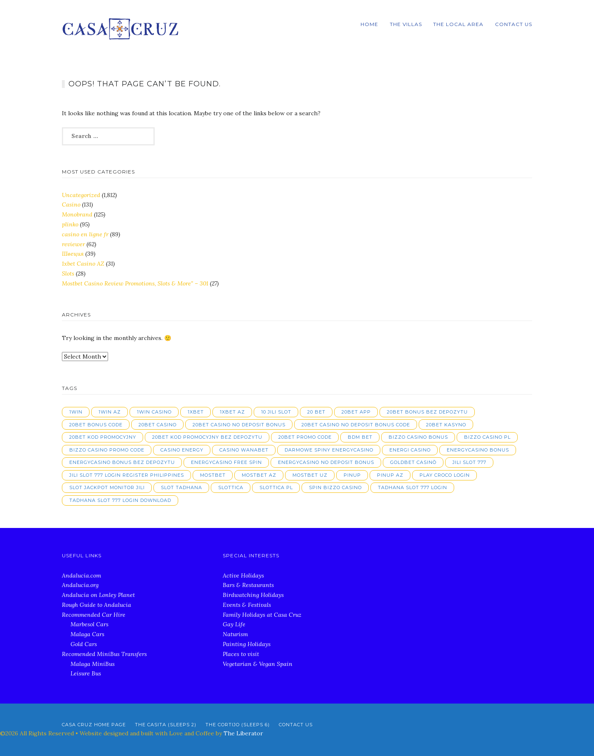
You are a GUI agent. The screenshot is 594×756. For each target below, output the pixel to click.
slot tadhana (181, 487)
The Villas (406, 24)
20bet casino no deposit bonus (239, 425)
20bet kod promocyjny (102, 437)
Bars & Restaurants (248, 585)
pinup (352, 475)
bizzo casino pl (487, 437)
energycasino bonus (478, 450)
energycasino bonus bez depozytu (122, 462)
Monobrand (77, 214)
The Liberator (243, 733)
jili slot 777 (469, 462)
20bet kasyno (446, 425)
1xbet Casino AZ (83, 263)
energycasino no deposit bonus (326, 462)
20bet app (356, 412)
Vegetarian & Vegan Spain (257, 664)
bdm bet (360, 437)
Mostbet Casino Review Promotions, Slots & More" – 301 (135, 283)
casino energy (181, 450)
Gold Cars (84, 644)
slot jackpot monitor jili (107, 487)
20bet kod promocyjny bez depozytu (207, 437)
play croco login (445, 475)
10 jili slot (276, 412)
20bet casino (158, 425)
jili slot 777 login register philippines (126, 475)
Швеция (73, 253)
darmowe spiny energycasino (329, 450)
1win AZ (110, 412)
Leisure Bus (86, 673)
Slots (68, 273)
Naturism (235, 634)
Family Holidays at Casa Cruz (262, 614)
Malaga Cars (87, 634)
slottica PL (276, 487)
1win (75, 412)
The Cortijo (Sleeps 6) (237, 724)
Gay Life (234, 624)
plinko (70, 224)
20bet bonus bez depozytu (427, 412)
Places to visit (241, 654)
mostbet (213, 475)
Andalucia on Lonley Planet (98, 595)
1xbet (196, 412)
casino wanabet (244, 450)
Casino (71, 204)
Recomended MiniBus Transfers (104, 654)
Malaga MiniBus (93, 664)
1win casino (154, 412)
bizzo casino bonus (418, 437)
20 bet (316, 412)
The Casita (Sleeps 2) (165, 724)
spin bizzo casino (335, 487)
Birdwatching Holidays (253, 595)
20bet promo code (305, 437)
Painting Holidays (247, 644)
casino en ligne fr (85, 234)
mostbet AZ (259, 475)
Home (369, 24)
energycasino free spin (226, 462)
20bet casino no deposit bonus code (356, 425)
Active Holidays (243, 575)
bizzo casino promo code (106, 450)
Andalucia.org (80, 585)
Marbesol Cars (89, 624)
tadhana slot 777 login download (120, 500)
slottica (230, 487)
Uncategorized (81, 195)
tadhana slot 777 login (412, 487)
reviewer (73, 244)
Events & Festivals (247, 605)
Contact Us (513, 24)
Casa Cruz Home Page (94, 724)
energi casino (410, 450)
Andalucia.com (81, 575)
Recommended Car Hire (93, 614)
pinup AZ (390, 475)
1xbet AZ (232, 412)
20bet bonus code (96, 425)
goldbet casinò (413, 462)
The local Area (458, 24)
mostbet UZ (310, 475)
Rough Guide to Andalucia (96, 605)
